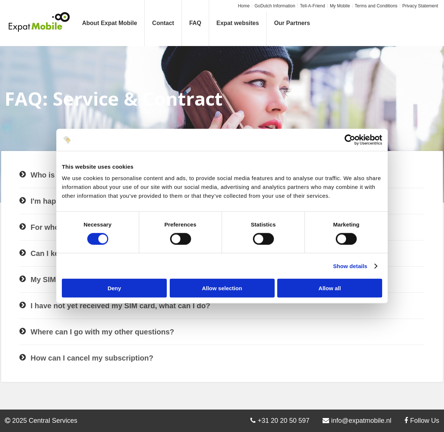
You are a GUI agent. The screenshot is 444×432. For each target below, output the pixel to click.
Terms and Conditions (376, 6)
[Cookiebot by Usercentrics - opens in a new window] (350, 139)
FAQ (195, 23)
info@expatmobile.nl (357, 420)
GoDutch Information (274, 6)
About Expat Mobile (109, 23)
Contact (163, 23)
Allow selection (222, 288)
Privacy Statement (420, 6)
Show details (350, 266)
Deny (114, 288)
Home (244, 6)
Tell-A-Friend (312, 6)
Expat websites (237, 23)
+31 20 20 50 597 (280, 420)
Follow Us (421, 420)
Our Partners (292, 23)
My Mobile (340, 6)
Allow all (329, 288)
